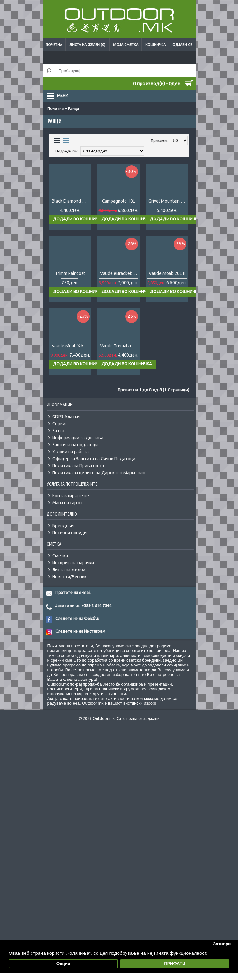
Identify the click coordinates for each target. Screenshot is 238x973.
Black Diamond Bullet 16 (71, 211)
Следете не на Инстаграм (80, 661)
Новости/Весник (69, 607)
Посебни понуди (69, 563)
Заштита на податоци (75, 475)
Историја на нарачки (73, 593)
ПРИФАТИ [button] (174, 963)
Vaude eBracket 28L (120, 293)
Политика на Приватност (78, 496)
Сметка (60, 586)
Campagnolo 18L (118, 211)
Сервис (60, 454)
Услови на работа (70, 482)
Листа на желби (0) (87, 45)
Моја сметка (125, 45)
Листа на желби (68, 600)
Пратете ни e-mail (72, 623)
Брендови (63, 556)
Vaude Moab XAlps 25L (71, 376)
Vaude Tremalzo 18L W (120, 376)
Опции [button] (63, 963)
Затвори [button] (222, 943)
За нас (58, 461)
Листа (57, 140)
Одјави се (182, 45)
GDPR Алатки (66, 447)
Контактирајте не (70, 526)
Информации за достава (77, 468)
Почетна (54, 45)
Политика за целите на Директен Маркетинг (99, 503)
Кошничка (155, 45)
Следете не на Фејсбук (77, 649)
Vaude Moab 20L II (167, 293)
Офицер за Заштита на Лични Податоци (93, 489)
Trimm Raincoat (70, 293)
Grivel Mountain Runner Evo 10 (168, 211)
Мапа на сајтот (67, 533)
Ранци (73, 109)
